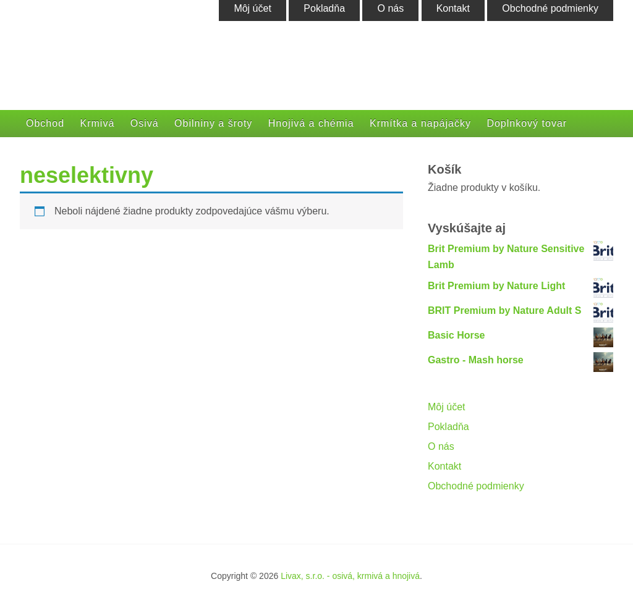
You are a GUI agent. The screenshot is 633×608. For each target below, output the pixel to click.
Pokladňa (448, 426)
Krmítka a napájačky (420, 123)
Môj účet (446, 407)
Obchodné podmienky (476, 486)
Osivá (144, 123)
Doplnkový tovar (526, 123)
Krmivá (97, 123)
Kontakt (444, 466)
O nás (441, 446)
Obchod (45, 123)
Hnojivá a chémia (311, 123)
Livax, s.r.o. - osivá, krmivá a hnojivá (350, 576)
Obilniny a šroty (213, 123)
